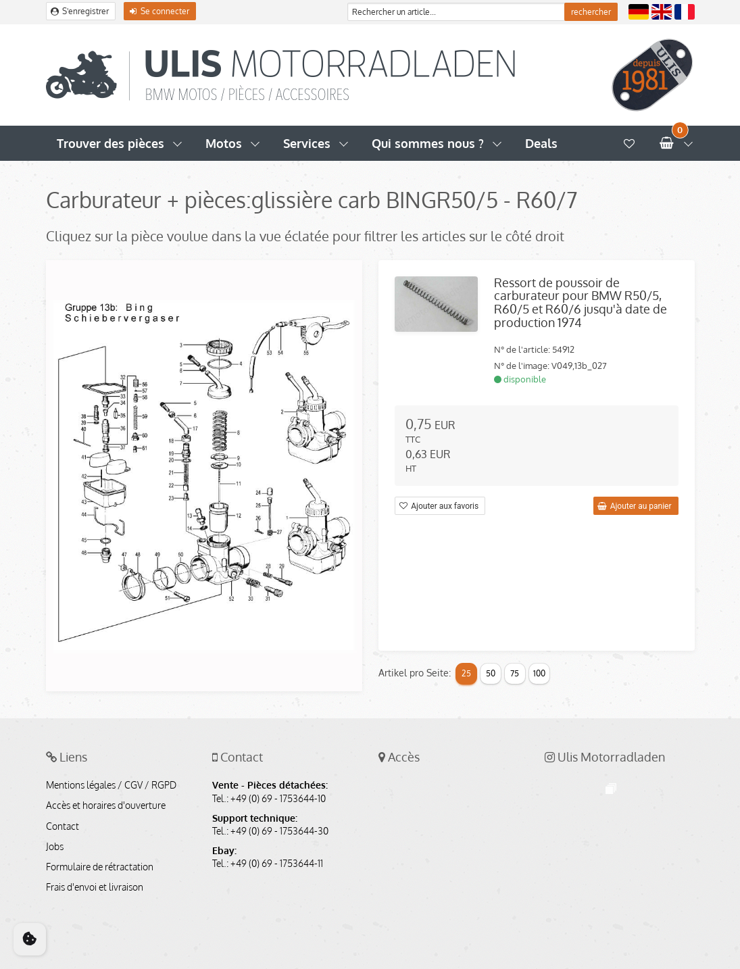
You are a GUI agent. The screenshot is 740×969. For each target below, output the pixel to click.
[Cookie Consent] (30, 939)
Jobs (55, 846)
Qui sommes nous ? (428, 143)
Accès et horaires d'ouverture (106, 805)
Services (306, 143)
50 (490, 673)
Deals (541, 143)
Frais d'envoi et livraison (94, 887)
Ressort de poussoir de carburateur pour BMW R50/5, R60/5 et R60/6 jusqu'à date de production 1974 (580, 302)
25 (466, 673)
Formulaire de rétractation (99, 867)
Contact (62, 826)
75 (514, 673)
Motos (223, 143)
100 (539, 673)
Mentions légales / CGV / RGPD (111, 785)
